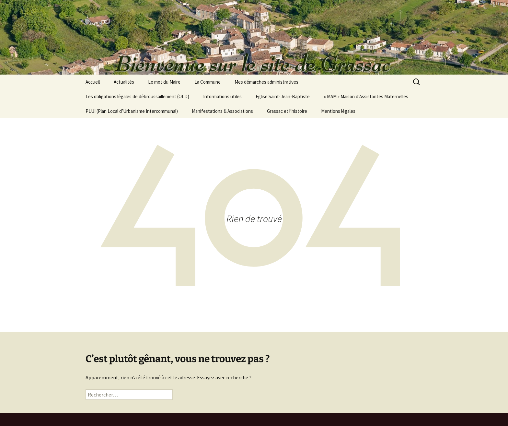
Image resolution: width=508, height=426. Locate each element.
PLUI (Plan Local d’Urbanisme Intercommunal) (132, 111)
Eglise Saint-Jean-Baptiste (283, 96)
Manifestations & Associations (222, 111)
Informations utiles (222, 96)
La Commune (207, 82)
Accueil (93, 82)
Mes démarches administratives (266, 82)
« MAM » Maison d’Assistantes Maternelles (366, 96)
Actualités (124, 82)
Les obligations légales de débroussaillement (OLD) (137, 96)
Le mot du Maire (164, 82)
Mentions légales (338, 111)
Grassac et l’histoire (287, 111)
